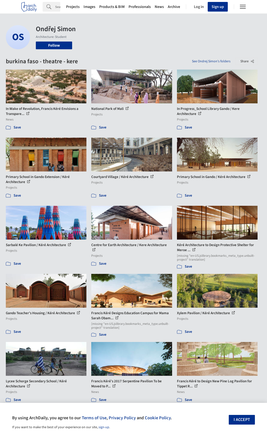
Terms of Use (94, 418)
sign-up (104, 427)
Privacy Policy (122, 418)
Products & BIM (112, 7)
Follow (54, 45)
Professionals (140, 7)
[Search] (57, 7)
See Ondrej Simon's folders (211, 61)
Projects (73, 7)
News (159, 7)
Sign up (218, 6)
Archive (174, 7)
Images (89, 7)
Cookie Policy (158, 418)
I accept (242, 420)
